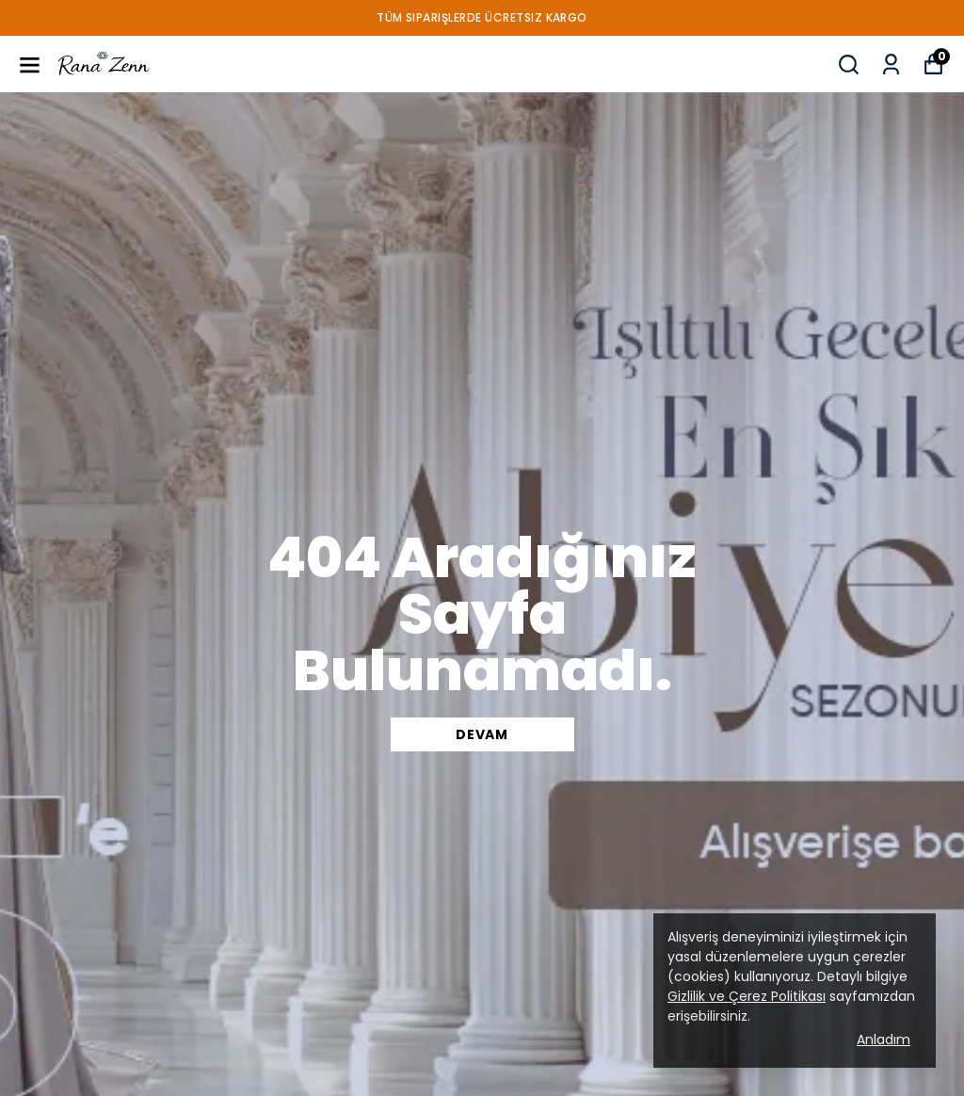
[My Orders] (891, 64)
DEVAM (482, 734)
